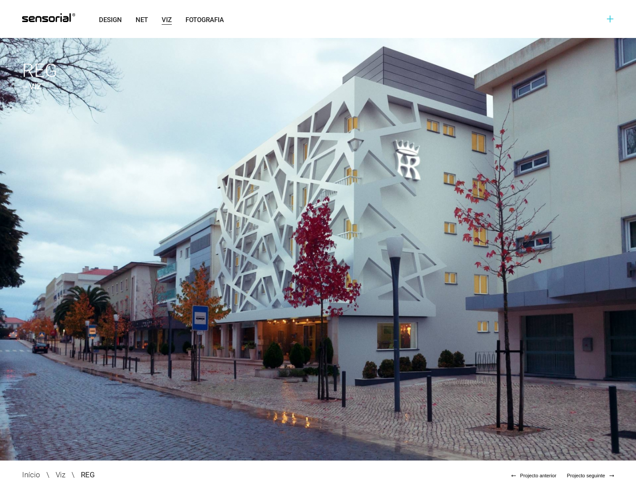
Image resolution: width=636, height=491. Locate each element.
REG (88, 474)
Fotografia (205, 20)
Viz (167, 20)
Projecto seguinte (590, 475)
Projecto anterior (533, 475)
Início (31, 474)
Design (110, 20)
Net (142, 20)
